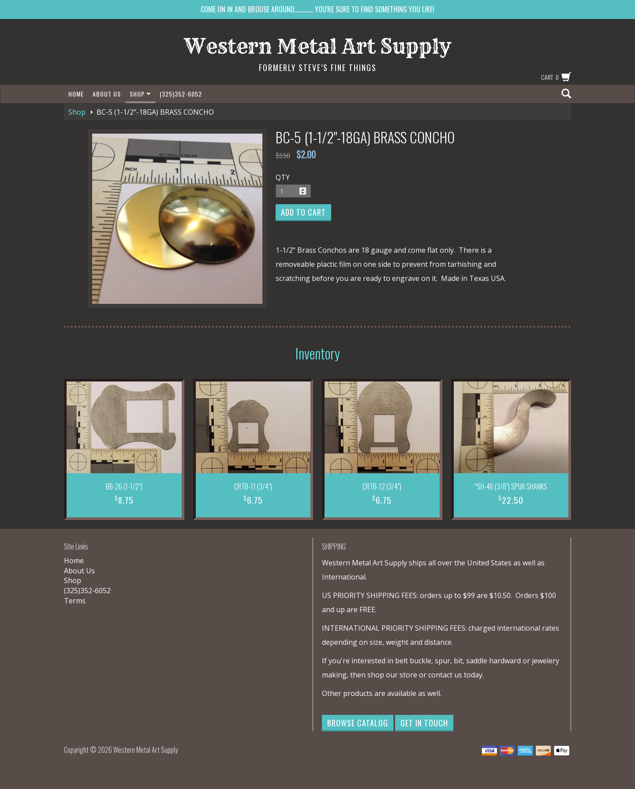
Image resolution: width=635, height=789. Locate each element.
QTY (283, 177)
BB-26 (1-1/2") (124, 486)
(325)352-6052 (181, 93)
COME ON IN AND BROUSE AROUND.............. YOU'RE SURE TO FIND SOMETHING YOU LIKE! (317, 9)
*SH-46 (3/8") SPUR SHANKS (510, 486)
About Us (107, 93)
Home (76, 93)
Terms (75, 601)
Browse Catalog (357, 723)
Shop (140, 93)
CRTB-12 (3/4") (381, 486)
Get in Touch (424, 723)
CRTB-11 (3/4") (253, 486)
